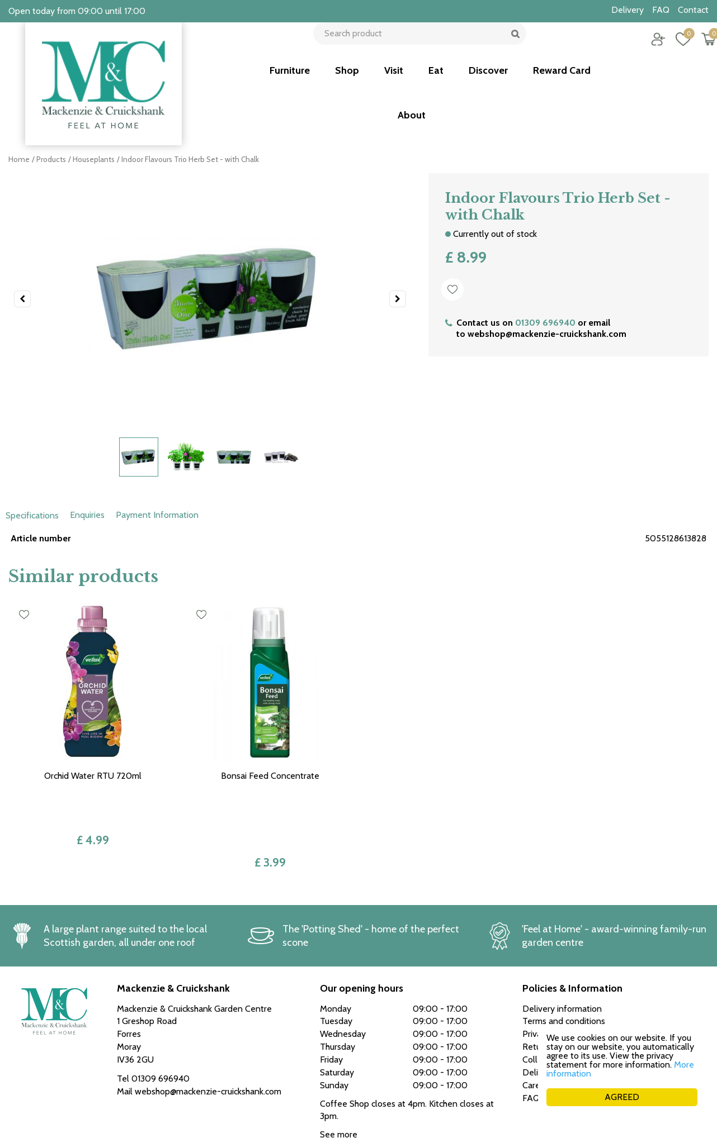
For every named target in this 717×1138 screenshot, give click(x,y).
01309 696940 (545, 322)
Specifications (32, 515)
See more (338, 1070)
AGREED (622, 1097)
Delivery (538, 1008)
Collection (542, 995)
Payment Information (157, 515)
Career (535, 1020)
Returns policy (549, 982)
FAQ (531, 1033)
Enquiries (87, 515)
